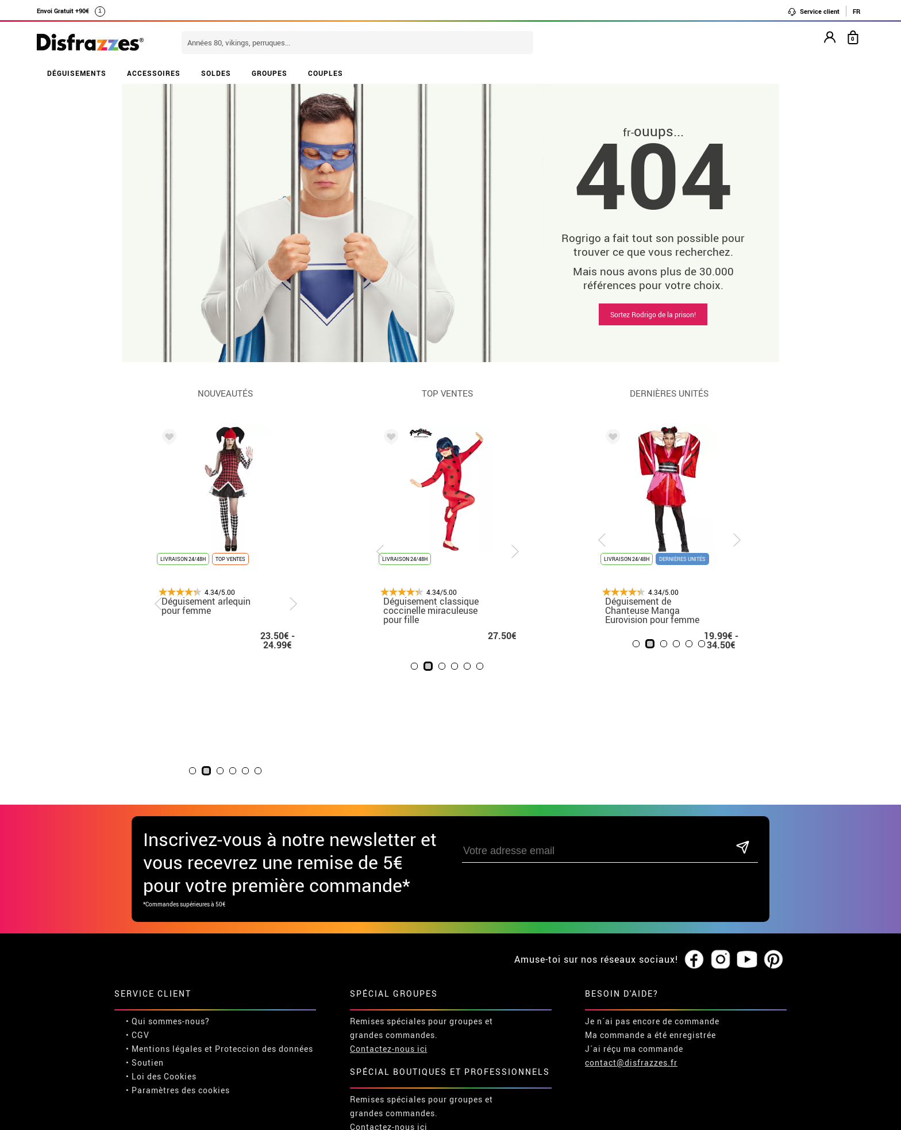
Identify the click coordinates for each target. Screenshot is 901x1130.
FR (856, 11)
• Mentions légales (164, 921)
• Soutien (145, 935)
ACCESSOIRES (153, 73)
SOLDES (216, 73)
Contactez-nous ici (389, 921)
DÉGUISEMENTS (76, 73)
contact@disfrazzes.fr (631, 935)
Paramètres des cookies (181, 963)
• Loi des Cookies (161, 949)
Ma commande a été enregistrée (650, 907)
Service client (813, 11)
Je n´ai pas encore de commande (652, 894)
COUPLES (325, 73)
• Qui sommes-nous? (168, 894)
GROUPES (269, 73)
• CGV (137, 907)
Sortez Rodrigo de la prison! (653, 314)
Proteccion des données (264, 921)
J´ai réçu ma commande (634, 921)
